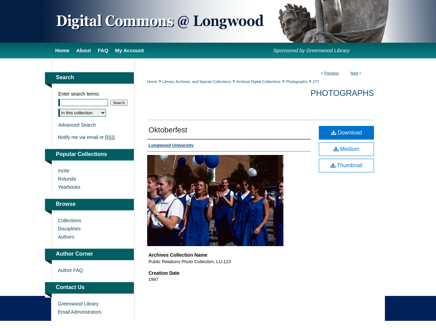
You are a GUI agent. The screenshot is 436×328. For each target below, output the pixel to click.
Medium (346, 149)
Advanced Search (77, 125)
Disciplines (69, 228)
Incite (63, 170)
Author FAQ (70, 270)
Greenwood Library (78, 303)
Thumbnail (346, 165)
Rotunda (67, 179)
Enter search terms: (79, 94)
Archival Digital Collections (258, 82)
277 (316, 82)
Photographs (296, 82)
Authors (66, 237)
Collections (69, 220)
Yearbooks (69, 187)
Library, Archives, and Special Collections (196, 82)
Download (346, 133)
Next (354, 73)
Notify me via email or (86, 137)
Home (152, 82)
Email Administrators (80, 312)
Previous (331, 73)
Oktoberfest (168, 130)
